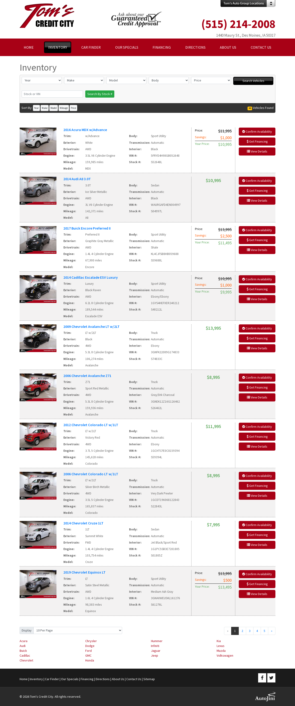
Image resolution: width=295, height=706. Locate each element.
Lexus (220, 646)
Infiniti (155, 646)
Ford (88, 651)
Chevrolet (26, 660)
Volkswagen (225, 655)
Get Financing (257, 141)
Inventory (36, 679)
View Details (257, 151)
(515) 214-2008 (238, 24)
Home (24, 679)
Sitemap (149, 679)
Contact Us (133, 679)
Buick (23, 651)
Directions (103, 679)
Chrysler (91, 641)
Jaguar (155, 651)
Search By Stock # (99, 94)
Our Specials (70, 679)
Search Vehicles (253, 81)
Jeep (154, 655)
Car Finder (52, 679)
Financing (87, 679)
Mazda (221, 651)
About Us (118, 679)
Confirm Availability (257, 131)
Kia (219, 641)
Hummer (156, 641)
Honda (89, 660)
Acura (23, 641)
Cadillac (25, 655)
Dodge (89, 646)
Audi (23, 646)
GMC (88, 655)
